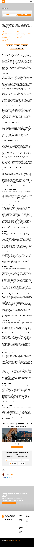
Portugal (27, 518)
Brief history (4, 31)
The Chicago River (20, 36)
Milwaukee (24, 45)
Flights (8, 459)
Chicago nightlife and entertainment (24, 33)
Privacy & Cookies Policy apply (16, 539)
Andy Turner (12, 473)
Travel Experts (20, 1)
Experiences (13, 462)
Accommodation (16, 459)
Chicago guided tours (6, 34)
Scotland (27, 523)
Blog (19, 523)
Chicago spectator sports (6, 36)
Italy (26, 517)
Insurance (21, 462)
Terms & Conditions (8, 539)
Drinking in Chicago (5, 37)
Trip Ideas (14, 1)
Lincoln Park (4, 40)
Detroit (17, 45)
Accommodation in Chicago (7, 33)
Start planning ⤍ (9, 502)
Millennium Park (20, 31)
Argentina (27, 524)
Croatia (27, 519)
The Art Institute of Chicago (22, 34)
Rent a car (25, 459)
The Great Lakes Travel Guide (17, 47)
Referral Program (21, 535)
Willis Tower (19, 37)
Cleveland (9, 45)
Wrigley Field (19, 39)
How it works (8, 1)
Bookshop (20, 518)
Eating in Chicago (5, 39)
